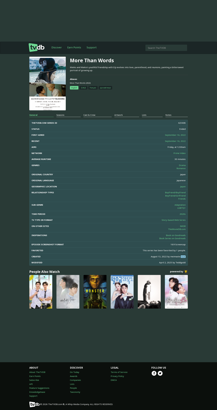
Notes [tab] (168, 115)
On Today (74, 372)
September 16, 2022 (175, 135)
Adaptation (180, 204)
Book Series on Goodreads (172, 238)
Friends (182, 198)
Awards (73, 376)
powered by (179, 272)
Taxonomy (75, 392)
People (73, 388)
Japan (183, 186)
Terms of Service (119, 372)
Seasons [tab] (60, 115)
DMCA (114, 380)
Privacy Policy (117, 376)
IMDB (183, 226)
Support (92, 47)
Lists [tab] (144, 115)
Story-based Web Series (174, 220)
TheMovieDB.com (177, 229)
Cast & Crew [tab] (89, 115)
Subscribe (34, 380)
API (31, 384)
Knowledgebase (37, 392)
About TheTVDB (37, 372)
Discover (56, 47)
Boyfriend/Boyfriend (175, 192)
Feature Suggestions (39, 388)
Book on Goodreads (176, 235)
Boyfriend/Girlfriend (175, 195)
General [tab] (33, 115)
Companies (75, 380)
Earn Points (74, 47)
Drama (182, 165)
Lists (72, 384)
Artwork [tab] (118, 115)
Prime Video (179, 153)
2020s (183, 214)
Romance (181, 168)
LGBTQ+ (181, 207)
